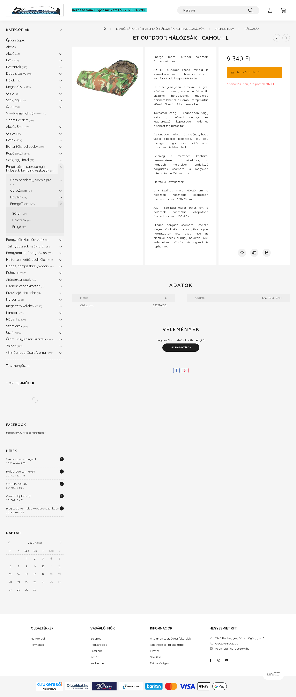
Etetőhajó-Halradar (23, 293)
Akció (13, 54)
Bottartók (16, 67)
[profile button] (270, 10)
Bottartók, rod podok (25, 146)
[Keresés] (218, 10)
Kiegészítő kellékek (24, 306)
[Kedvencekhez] (242, 253)
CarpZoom (21, 190)
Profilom (96, 651)
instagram (219, 660)
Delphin (18, 197)
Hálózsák (21, 220)
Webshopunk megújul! (21, 459)
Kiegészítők (18, 87)
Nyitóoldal (38, 638)
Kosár (94, 657)
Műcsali (16, 319)
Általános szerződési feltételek (170, 638)
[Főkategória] (104, 29)
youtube (227, 660)
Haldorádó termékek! (20, 471)
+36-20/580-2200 (132, 10)
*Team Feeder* (20, 120)
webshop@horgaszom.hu (232, 648)
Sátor (19, 213)
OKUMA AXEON (16, 484)
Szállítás (155, 657)
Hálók (13, 80)
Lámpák (15, 313)
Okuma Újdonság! (18, 496)
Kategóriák (18, 30)
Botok (14, 140)
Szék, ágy (16, 100)
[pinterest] (185, 370)
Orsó (13, 93)
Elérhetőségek (159, 663)
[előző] (9, 543)
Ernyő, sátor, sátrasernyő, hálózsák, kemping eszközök (30, 168)
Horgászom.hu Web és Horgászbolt (25, 432)
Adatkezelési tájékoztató (167, 645)
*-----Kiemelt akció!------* (26, 113)
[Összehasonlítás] (254, 253)
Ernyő (19, 227)
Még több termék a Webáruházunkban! (33, 508)
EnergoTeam (22, 204)
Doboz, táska (19, 73)
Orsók (14, 133)
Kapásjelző (18, 153)
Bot (12, 60)
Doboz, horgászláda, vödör (30, 266)
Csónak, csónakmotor (25, 286)
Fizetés (155, 651)
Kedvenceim (98, 663)
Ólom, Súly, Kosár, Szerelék (30, 339)
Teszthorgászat (18, 366)
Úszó (14, 333)
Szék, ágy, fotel (20, 160)
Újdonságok (15, 40)
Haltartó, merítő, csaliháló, (29, 260)
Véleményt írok (181, 347)
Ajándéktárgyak (21, 279)
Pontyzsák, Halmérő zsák (27, 240)
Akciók (11, 47)
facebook (210, 660)
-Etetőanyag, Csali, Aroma (29, 352)
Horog (15, 299)
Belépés (95, 638)
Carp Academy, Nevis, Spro (30, 181)
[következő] (61, 543)
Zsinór (14, 346)
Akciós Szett (17, 127)
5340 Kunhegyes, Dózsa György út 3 (239, 638)
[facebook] (176, 370)
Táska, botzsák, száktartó (29, 246)
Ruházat (16, 273)
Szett (13, 107)
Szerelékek (17, 326)
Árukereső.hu (49, 689)
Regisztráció (98, 645)
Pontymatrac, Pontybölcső (29, 253)
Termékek (37, 645)
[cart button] (283, 10)
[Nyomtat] (266, 253)
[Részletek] (62, 459)
